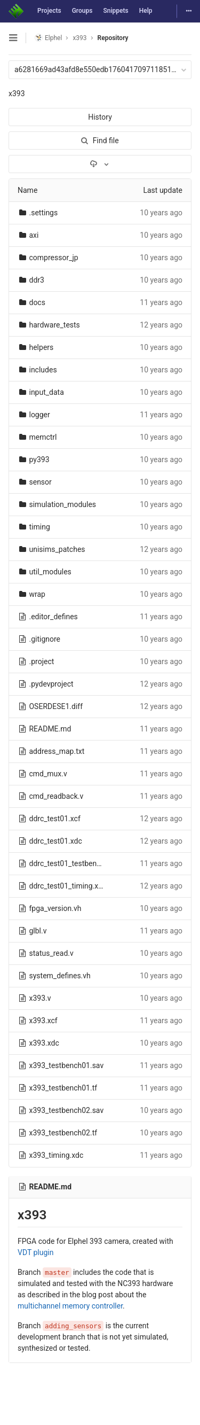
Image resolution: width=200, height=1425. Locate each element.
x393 (17, 93)
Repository (113, 38)
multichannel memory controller (70, 1306)
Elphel (48, 38)
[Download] (100, 164)
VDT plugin (35, 1252)
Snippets (115, 10)
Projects (49, 10)
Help (146, 10)
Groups (82, 10)
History (100, 117)
